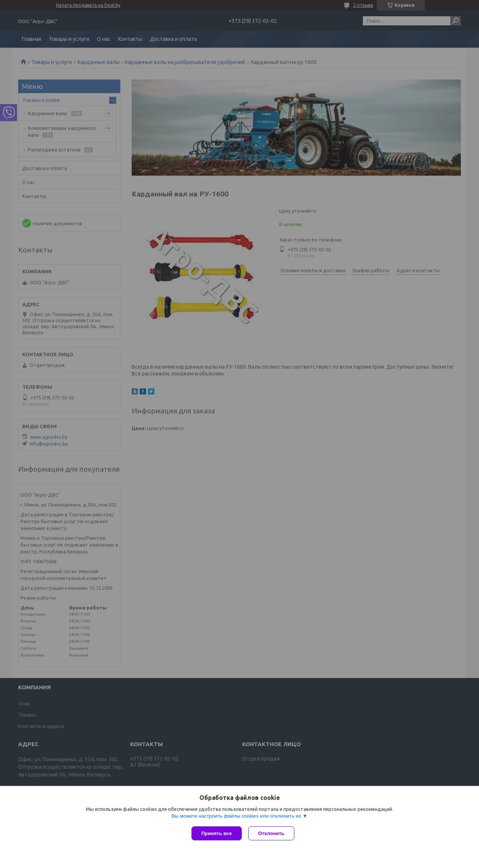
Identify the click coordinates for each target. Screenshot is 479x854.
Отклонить (272, 833)
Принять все (216, 833)
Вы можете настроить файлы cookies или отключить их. (236, 817)
